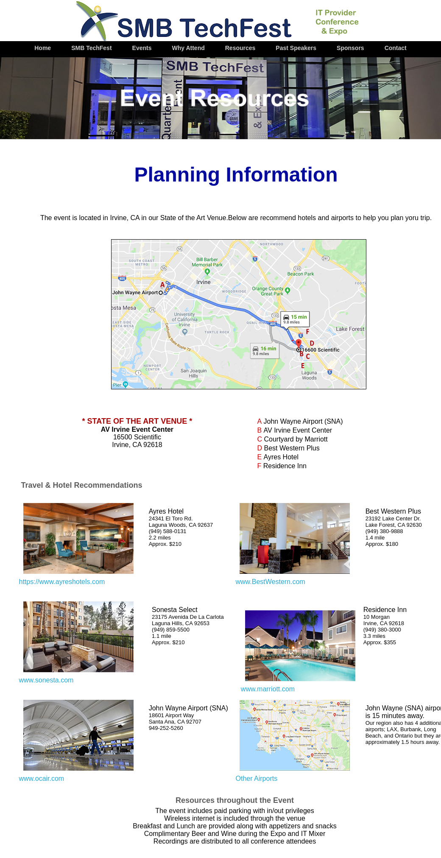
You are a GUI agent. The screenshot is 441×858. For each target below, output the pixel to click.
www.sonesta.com (46, 680)
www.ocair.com (41, 778)
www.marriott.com (268, 689)
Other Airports (256, 778)
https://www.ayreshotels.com (62, 581)
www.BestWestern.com (270, 581)
